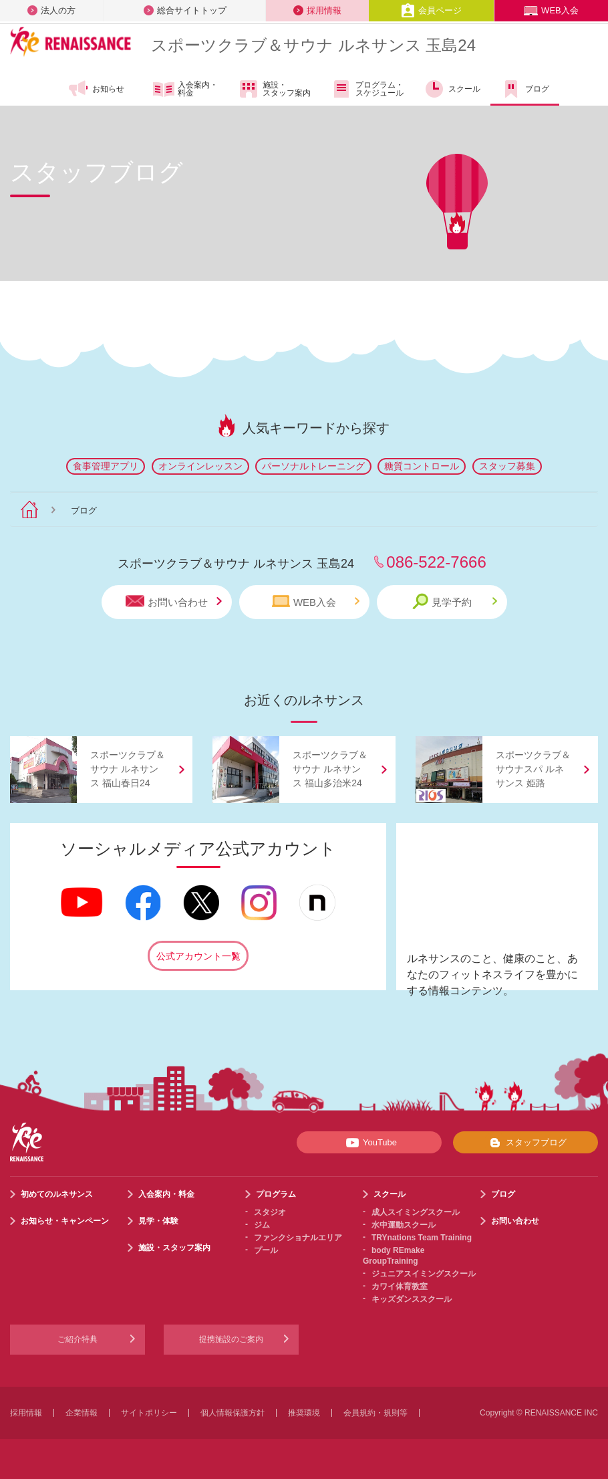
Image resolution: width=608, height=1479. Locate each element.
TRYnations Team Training (421, 1237)
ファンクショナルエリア (298, 1237)
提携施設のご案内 (231, 1339)
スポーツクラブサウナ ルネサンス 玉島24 (313, 45)
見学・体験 (158, 1221)
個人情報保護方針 (232, 1412)
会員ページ (431, 10)
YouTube (369, 1142)
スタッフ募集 (507, 466)
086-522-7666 (436, 562)
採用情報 (317, 10)
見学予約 (454, 601)
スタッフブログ (525, 1142)
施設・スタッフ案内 (274, 89)
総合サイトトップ (185, 10)
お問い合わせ (174, 601)
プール (266, 1250)
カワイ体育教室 (399, 1286)
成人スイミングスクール (415, 1212)
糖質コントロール (421, 466)
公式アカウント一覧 (198, 956)
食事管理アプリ (105, 466)
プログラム (276, 1194)
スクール (452, 89)
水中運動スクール (403, 1225)
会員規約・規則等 (375, 1412)
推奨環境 (304, 1412)
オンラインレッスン (200, 466)
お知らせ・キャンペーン (65, 1221)
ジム (262, 1225)
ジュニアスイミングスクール (423, 1273)
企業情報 (81, 1412)
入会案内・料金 (185, 89)
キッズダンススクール (411, 1299)
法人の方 (51, 10)
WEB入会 (551, 10)
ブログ (524, 89)
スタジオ (270, 1212)
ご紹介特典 (77, 1339)
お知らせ (95, 89)
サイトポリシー (149, 1412)
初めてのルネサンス (57, 1194)
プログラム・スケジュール (367, 89)
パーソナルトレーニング (313, 466)
